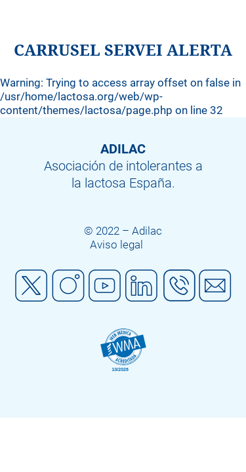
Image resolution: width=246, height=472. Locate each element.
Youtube (105, 285)
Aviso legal (116, 244)
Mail (215, 285)
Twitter (31, 285)
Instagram (68, 285)
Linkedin (142, 285)
